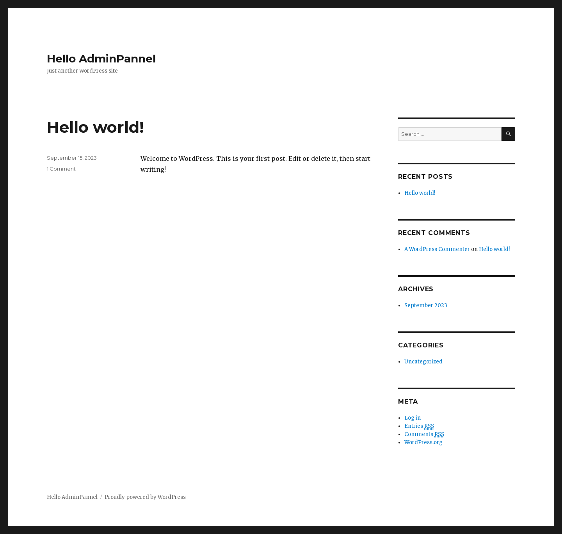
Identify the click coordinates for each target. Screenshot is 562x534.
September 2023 (425, 305)
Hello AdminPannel (101, 58)
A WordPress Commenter (437, 249)
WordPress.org (423, 442)
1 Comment (61, 169)
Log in (412, 418)
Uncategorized (423, 361)
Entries (419, 426)
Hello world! (95, 127)
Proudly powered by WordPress (145, 497)
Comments (424, 434)
